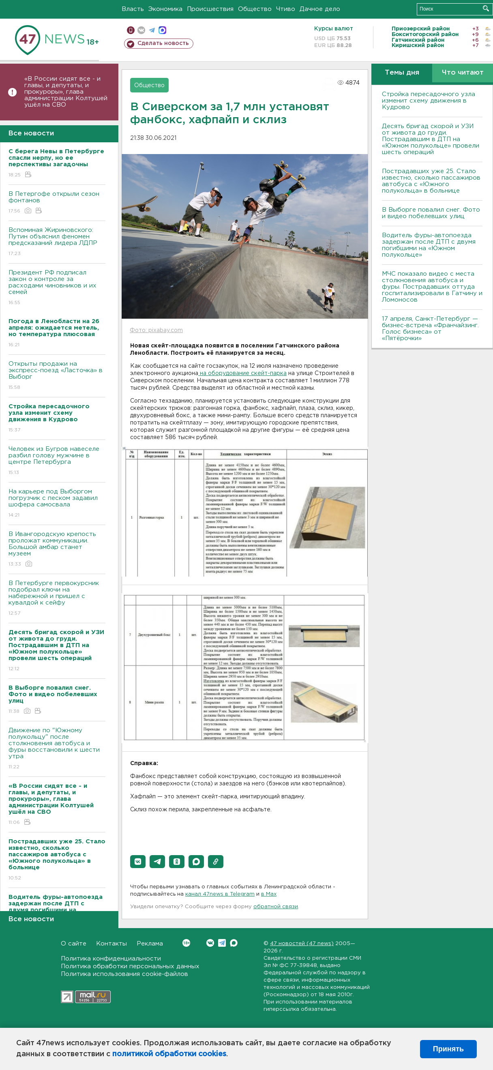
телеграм (152, 30)
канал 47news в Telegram (220, 894)
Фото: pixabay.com (156, 330)
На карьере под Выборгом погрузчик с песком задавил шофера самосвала (57, 504)
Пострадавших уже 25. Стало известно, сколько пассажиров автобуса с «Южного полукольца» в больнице (431, 181)
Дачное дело (320, 9)
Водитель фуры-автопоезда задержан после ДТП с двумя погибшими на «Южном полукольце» (429, 245)
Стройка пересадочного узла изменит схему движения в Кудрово (428, 101)
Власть (133, 9)
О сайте (73, 943)
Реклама (150, 943)
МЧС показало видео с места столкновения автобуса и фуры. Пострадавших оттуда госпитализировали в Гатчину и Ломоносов (432, 286)
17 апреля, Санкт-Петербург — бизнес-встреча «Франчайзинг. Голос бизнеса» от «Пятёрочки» (430, 328)
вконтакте (141, 30)
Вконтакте (186, 943)
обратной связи (275, 907)
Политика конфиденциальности (111, 958)
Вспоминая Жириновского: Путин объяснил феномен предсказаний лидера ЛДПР (57, 242)
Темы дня (402, 73)
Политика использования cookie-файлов (124, 974)
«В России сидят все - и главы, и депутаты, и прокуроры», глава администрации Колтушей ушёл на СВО (65, 91)
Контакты (111, 943)
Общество (255, 9)
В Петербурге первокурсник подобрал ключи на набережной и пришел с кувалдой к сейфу (57, 599)
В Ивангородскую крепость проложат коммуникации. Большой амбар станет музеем (57, 550)
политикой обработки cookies (169, 1054)
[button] (138, 861)
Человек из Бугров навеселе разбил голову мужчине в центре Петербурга (57, 461)
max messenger (162, 30)
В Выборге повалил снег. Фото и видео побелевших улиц (431, 213)
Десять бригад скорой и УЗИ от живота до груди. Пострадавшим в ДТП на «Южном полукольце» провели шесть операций (430, 139)
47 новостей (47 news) (302, 943)
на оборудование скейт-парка (242, 373)
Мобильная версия (131, 30)
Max (234, 943)
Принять (448, 1049)
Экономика (165, 9)
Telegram (222, 943)
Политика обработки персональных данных (130, 966)
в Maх (269, 894)
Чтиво (285, 9)
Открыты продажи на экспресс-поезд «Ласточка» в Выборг (57, 376)
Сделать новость (163, 43)
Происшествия (210, 9)
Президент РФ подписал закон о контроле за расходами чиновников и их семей (57, 288)
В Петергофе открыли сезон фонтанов (57, 202)
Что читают (463, 73)
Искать (486, 8)
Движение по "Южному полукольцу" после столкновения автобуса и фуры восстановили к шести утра (57, 749)
